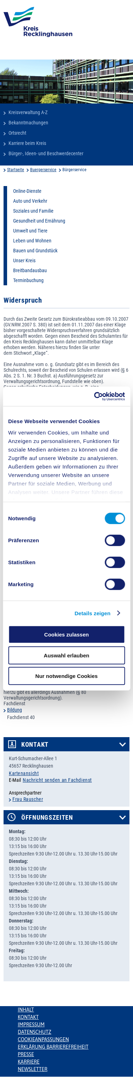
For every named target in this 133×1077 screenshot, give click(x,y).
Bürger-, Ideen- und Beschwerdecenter (46, 153)
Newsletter (32, 1069)
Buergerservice (43, 169)
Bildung (14, 710)
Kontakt (35, 744)
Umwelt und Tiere (30, 231)
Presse (26, 1054)
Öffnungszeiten (47, 817)
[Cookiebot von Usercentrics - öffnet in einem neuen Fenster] (95, 396)
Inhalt (26, 1010)
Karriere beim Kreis (27, 143)
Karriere (29, 1062)
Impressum (31, 1024)
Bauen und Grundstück (35, 250)
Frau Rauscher (27, 799)
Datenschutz (34, 1032)
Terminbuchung (28, 280)
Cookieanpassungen (43, 1039)
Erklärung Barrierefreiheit (53, 1047)
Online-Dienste (27, 191)
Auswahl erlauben (66, 655)
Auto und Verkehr (30, 201)
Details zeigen (92, 613)
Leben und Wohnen (32, 240)
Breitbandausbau (30, 270)
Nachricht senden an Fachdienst (57, 780)
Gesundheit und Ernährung (39, 221)
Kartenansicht (24, 773)
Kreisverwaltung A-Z (28, 112)
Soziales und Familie (33, 211)
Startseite (15, 169)
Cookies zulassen (66, 635)
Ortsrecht (17, 133)
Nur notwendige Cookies (66, 676)
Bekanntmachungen (28, 122)
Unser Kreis (24, 260)
